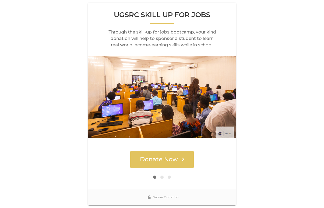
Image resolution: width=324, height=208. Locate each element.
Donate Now (162, 159)
